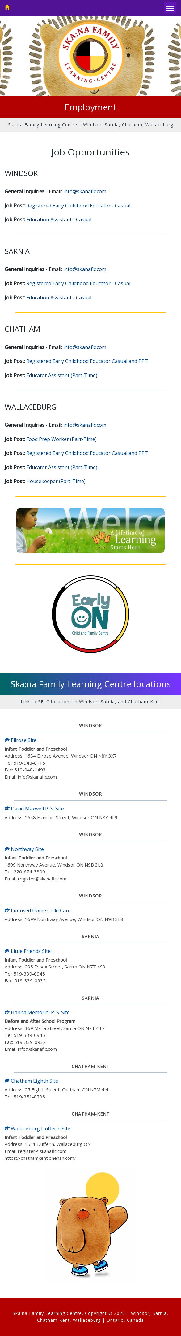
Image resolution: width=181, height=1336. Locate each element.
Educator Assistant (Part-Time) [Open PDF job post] (61, 375)
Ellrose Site (20, 740)
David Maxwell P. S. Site (34, 808)
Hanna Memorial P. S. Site (37, 1012)
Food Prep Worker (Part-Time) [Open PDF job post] (61, 439)
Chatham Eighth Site (31, 1080)
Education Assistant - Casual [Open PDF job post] (58, 219)
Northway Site (24, 849)
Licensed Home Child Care (38, 910)
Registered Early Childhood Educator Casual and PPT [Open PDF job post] (87, 361)
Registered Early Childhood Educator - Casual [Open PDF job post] (78, 205)
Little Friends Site (28, 951)
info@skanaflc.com (84, 191)
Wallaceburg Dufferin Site (37, 1128)
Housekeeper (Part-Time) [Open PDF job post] (56, 481)
